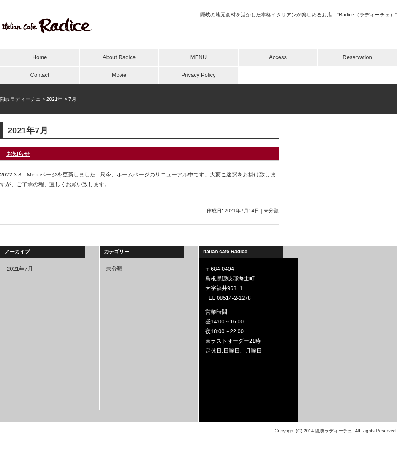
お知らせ (18, 153)
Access (278, 57)
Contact (39, 75)
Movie (119, 75)
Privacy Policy (199, 75)
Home (40, 57)
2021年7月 (20, 269)
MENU (198, 57)
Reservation (357, 57)
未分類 (271, 211)
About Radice (119, 57)
